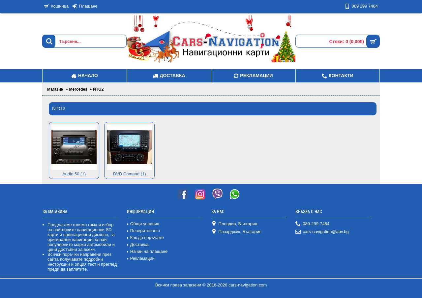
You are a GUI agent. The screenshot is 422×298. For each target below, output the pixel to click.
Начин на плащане (147, 251)
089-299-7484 (312, 224)
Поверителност (144, 230)
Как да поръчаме (145, 237)
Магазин (55, 89)
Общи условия (143, 223)
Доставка (138, 244)
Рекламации (141, 258)
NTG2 (98, 89)
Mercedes (78, 89)
